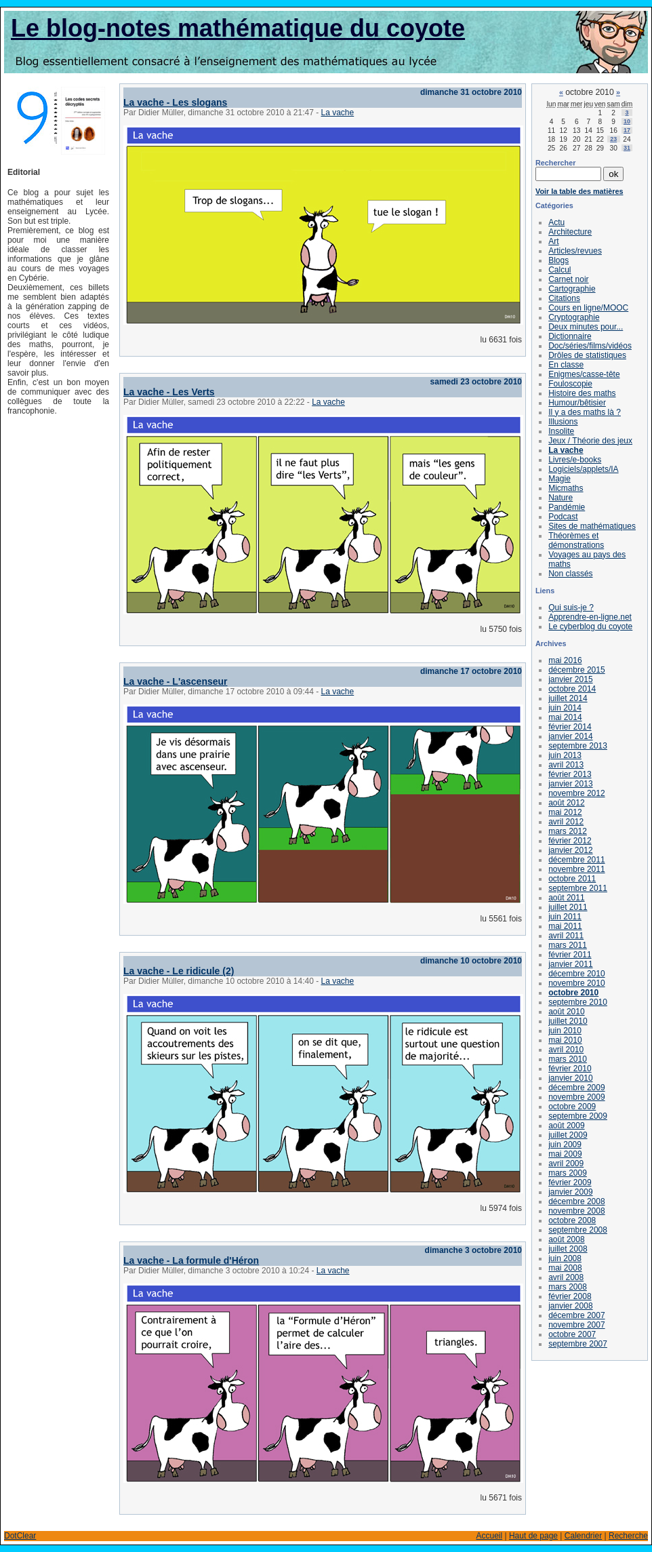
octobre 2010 (573, 992)
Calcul (559, 270)
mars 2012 (567, 831)
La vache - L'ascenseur (175, 681)
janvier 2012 (570, 850)
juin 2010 (565, 1030)
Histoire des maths (581, 393)
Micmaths (565, 488)
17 (627, 130)
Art (553, 241)
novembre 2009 (576, 1097)
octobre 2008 (572, 1220)
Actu (556, 222)
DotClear (20, 1535)
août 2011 (566, 897)
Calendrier (583, 1535)
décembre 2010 (576, 973)
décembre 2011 (576, 859)
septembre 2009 (577, 1116)
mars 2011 (567, 945)
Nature (560, 497)
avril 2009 (566, 1163)
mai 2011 (565, 926)
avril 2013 (566, 765)
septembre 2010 (577, 1002)
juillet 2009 (567, 1135)
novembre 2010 (576, 983)
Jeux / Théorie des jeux (590, 440)
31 (627, 147)
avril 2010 (566, 1049)
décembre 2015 (576, 670)
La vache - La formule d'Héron (191, 1260)
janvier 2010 (570, 1078)
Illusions (562, 421)
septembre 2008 (577, 1230)
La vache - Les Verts (169, 391)
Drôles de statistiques (587, 355)
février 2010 (569, 1068)
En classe (566, 365)
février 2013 (569, 774)
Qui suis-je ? (571, 607)
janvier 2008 (570, 1306)
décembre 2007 (576, 1315)
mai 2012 (565, 812)
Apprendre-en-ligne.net (590, 617)
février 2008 (569, 1296)
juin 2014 (565, 708)
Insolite (561, 431)
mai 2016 (565, 660)
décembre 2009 (576, 1087)
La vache (337, 112)
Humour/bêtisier (577, 402)
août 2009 (566, 1125)
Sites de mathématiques (592, 526)
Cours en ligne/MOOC (588, 308)
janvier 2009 (570, 1192)
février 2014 (569, 727)
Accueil (489, 1535)
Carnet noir (568, 279)
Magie (559, 478)
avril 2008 (566, 1277)
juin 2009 (565, 1144)
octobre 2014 (572, 689)
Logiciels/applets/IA (583, 469)
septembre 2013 (577, 746)
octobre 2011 (572, 878)
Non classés (570, 573)
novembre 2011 (576, 869)
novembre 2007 (576, 1325)
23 (613, 139)
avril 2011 (566, 935)
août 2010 (566, 1011)
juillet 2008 (567, 1249)
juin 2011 (565, 916)
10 (627, 121)
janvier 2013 (570, 784)
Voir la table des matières (579, 191)
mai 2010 (565, 1040)
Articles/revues (575, 251)
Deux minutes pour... (585, 327)
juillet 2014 (567, 698)
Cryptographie (573, 317)
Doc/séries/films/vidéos (590, 346)
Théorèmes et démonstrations (576, 540)
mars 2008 (567, 1287)
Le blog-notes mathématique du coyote (238, 28)
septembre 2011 (577, 888)
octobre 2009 (572, 1106)
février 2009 (569, 1182)
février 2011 (569, 954)
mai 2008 (565, 1268)
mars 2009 (567, 1173)
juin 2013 (565, 755)
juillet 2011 (567, 907)
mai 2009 (565, 1154)
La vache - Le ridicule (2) (178, 971)
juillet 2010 (567, 1021)
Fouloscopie (570, 384)
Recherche (628, 1535)
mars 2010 (567, 1059)
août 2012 (566, 803)
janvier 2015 (570, 679)
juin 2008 (565, 1258)
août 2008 (566, 1239)
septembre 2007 (577, 1344)
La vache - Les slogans (175, 102)
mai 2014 (565, 717)
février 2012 (569, 840)
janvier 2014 (570, 736)
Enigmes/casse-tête (583, 374)
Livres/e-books (574, 459)
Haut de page (533, 1535)
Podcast (562, 516)
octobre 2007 (572, 1334)
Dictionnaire (569, 336)
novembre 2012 (576, 793)
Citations (564, 298)
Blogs (558, 260)
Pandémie (566, 507)
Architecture (570, 232)
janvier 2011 (570, 964)
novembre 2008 (576, 1211)
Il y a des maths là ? (584, 412)
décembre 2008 (576, 1201)
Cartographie (571, 289)
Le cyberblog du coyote (590, 626)
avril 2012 (566, 822)
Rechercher (555, 163)
